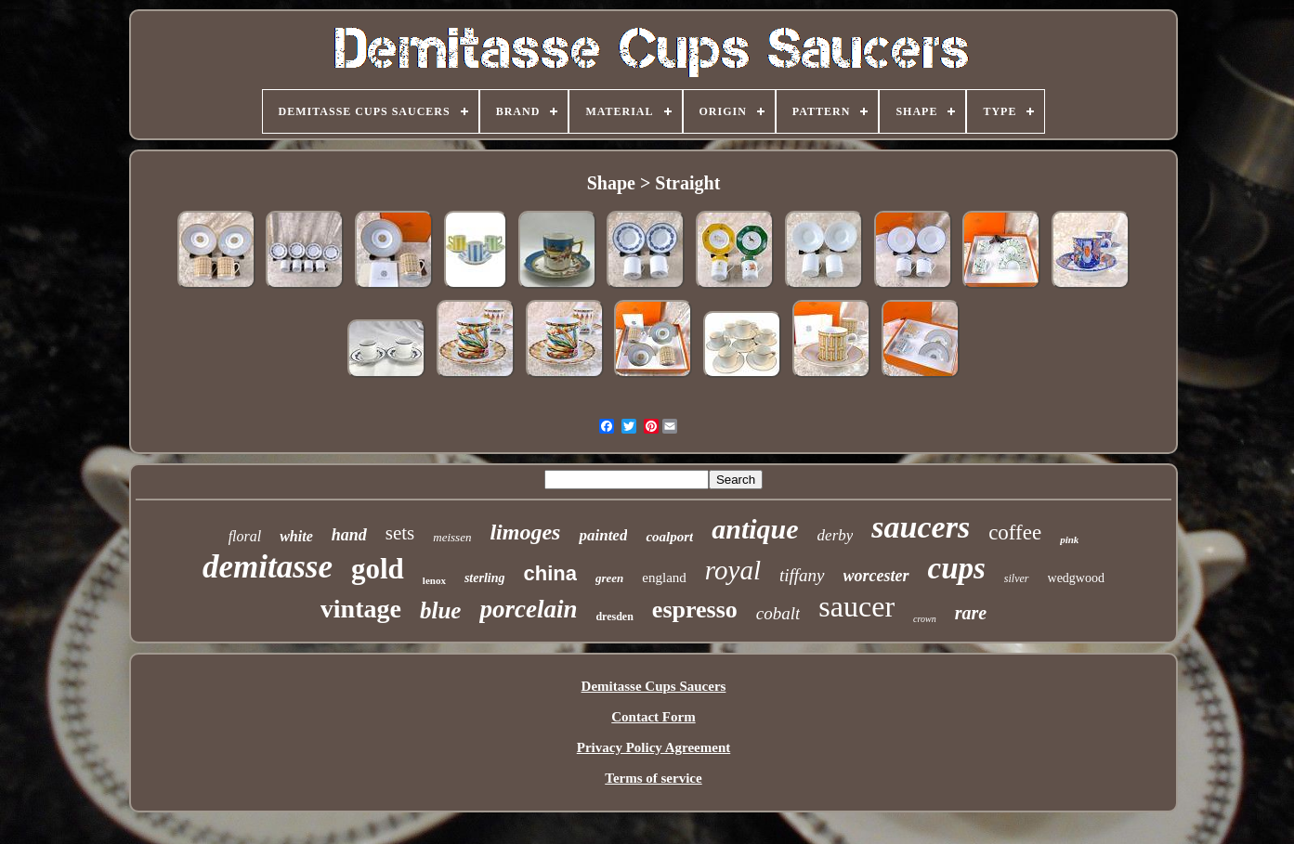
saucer (856, 606)
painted (603, 535)
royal (733, 570)
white (296, 536)
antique (755, 528)
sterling (484, 578)
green (609, 578)
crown (924, 619)
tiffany (802, 575)
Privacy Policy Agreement (654, 747)
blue (440, 610)
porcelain (528, 609)
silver (1016, 578)
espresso (695, 609)
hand (349, 535)
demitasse (268, 567)
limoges (525, 532)
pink (1069, 539)
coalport (669, 536)
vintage (360, 608)
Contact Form (653, 716)
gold (377, 568)
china (550, 573)
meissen (452, 537)
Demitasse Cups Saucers (654, 686)
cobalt (778, 613)
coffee (1014, 532)
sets (400, 533)
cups (957, 568)
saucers (920, 527)
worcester (876, 575)
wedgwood (1076, 578)
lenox (434, 580)
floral (245, 536)
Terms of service (653, 778)
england (664, 577)
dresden (614, 616)
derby (835, 535)
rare (971, 613)
